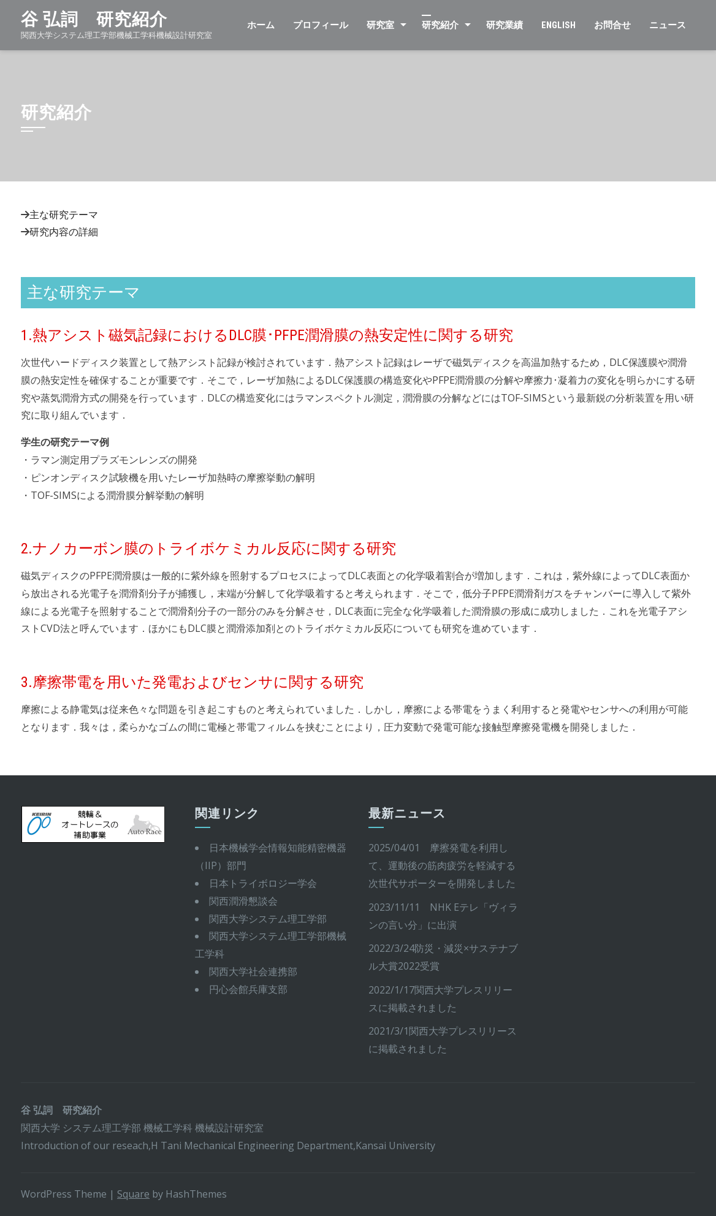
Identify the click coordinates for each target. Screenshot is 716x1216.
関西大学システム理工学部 (268, 918)
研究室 (380, 25)
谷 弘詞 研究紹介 (94, 19)
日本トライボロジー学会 (263, 883)
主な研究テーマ (63, 214)
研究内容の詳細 (63, 231)
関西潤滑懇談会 (243, 901)
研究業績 (504, 25)
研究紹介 (440, 25)
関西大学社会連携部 (253, 971)
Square (133, 1194)
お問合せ (612, 25)
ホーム (261, 25)
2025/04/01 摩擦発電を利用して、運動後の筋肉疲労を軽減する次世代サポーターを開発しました (442, 865)
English (558, 25)
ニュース (667, 25)
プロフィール (320, 25)
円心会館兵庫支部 (248, 989)
